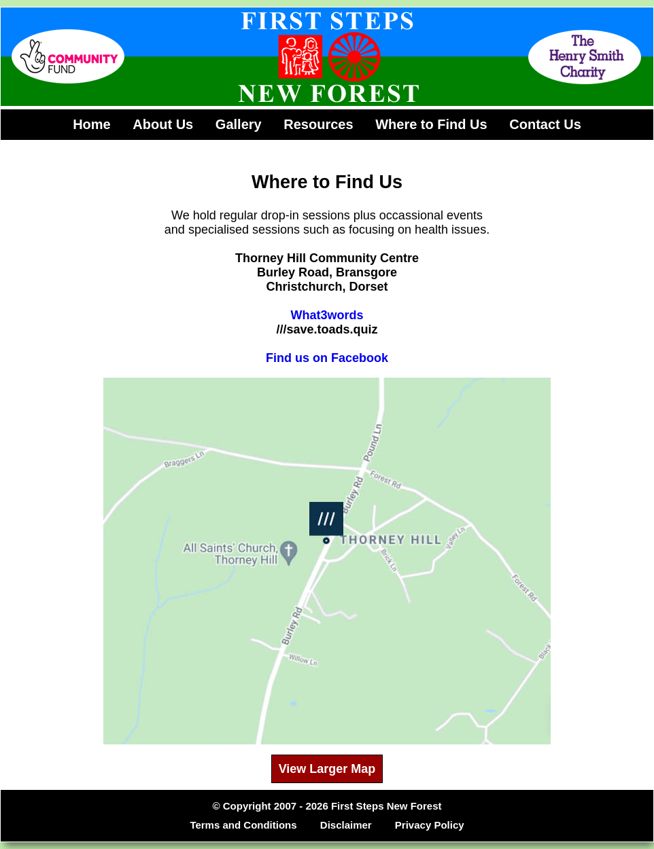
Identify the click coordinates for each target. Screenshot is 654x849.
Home (92, 124)
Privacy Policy (429, 825)
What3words (326, 315)
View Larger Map (327, 769)
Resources (318, 124)
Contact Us (545, 124)
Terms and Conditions (243, 825)
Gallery (239, 124)
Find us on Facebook (327, 358)
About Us (163, 124)
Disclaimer (346, 825)
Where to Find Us (431, 124)
